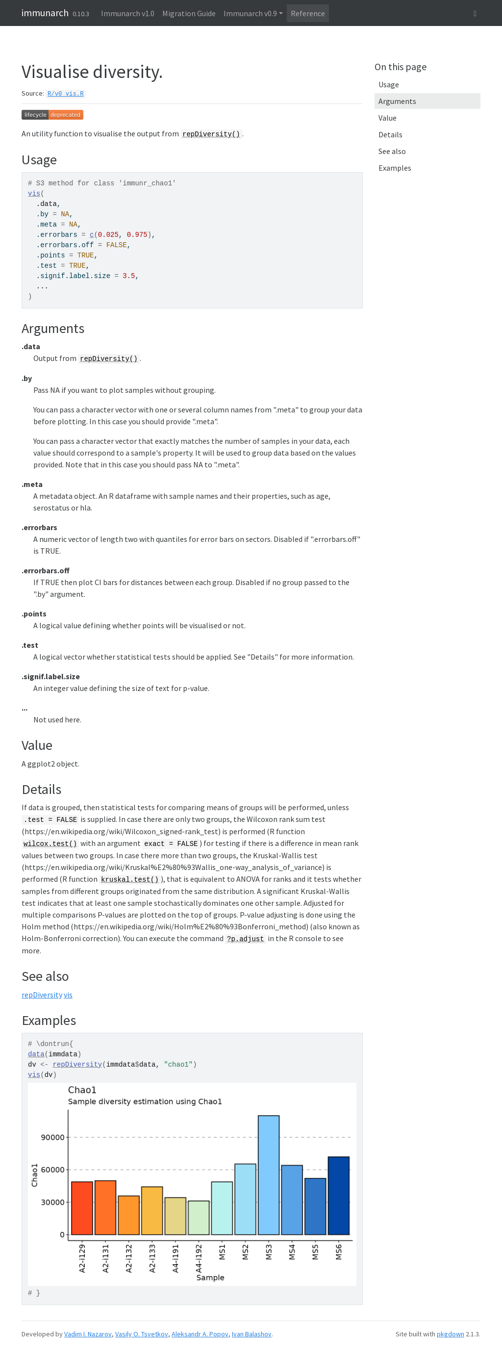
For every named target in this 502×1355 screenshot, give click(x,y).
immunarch (45, 12)
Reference (308, 13)
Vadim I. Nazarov (88, 1333)
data (36, 1054)
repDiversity (42, 994)
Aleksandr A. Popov (200, 1333)
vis (34, 194)
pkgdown (450, 1333)
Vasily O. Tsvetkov (141, 1333)
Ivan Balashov (252, 1333)
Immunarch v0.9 (250, 13)
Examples (394, 168)
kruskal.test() (130, 880)
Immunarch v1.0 (127, 13)
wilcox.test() (50, 844)
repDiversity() (211, 134)
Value (387, 118)
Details (390, 134)
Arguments (397, 101)
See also (392, 151)
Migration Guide (189, 13)
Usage (388, 84)
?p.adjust (245, 939)
